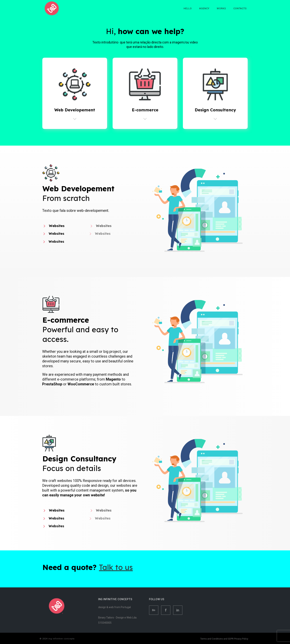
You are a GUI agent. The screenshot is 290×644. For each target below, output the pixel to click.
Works (221, 8)
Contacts (240, 8)
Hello (188, 8)
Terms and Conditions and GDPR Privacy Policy (224, 639)
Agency (204, 8)
